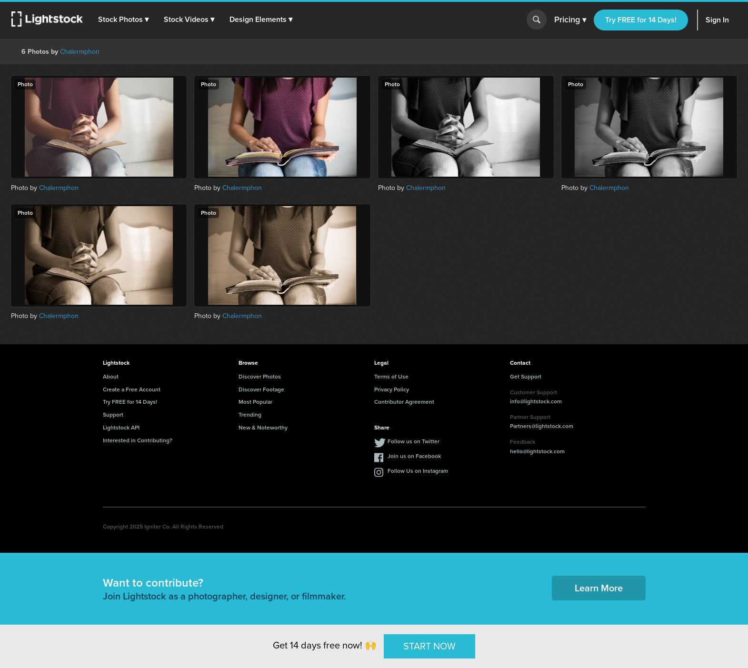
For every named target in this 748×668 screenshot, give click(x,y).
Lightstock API (121, 427)
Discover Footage (261, 389)
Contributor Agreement (404, 402)
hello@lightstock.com (537, 451)
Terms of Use (391, 376)
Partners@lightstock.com (541, 426)
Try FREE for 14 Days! (641, 19)
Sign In (717, 19)
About (111, 376)
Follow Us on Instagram (418, 471)
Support (113, 414)
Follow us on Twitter (413, 441)
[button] (123, 19)
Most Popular (255, 402)
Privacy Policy (391, 389)
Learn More (599, 588)
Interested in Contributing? (137, 440)
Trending (250, 414)
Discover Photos (260, 376)
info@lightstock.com (536, 401)
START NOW (429, 646)
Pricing (570, 20)
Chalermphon (80, 52)
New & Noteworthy (263, 427)
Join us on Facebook (414, 456)
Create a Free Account (131, 389)
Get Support (525, 376)
